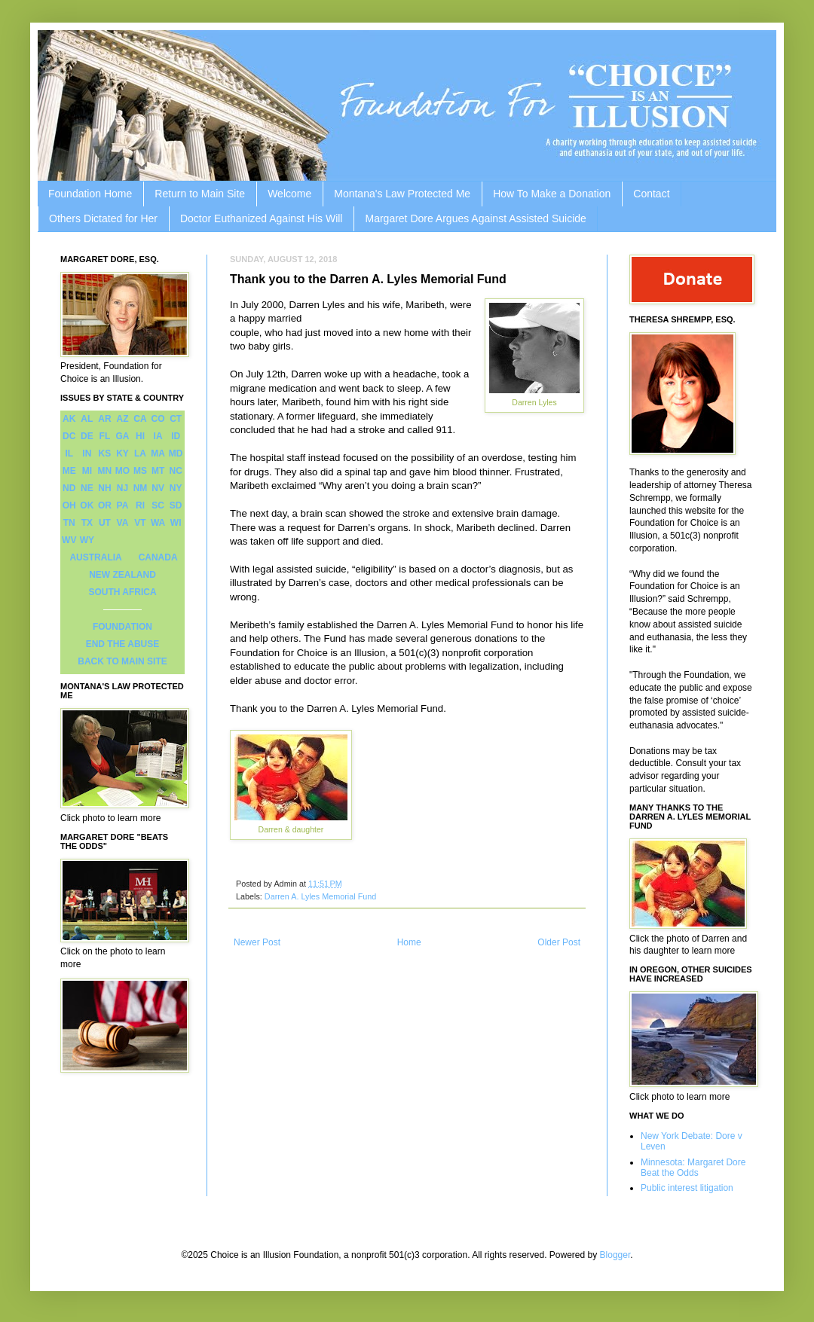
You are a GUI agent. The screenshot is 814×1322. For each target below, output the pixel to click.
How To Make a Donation (551, 194)
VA (123, 523)
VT (139, 523)
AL (87, 419)
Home (409, 942)
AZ (122, 419)
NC (176, 471)
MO (122, 471)
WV (69, 540)
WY (87, 540)
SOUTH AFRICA (122, 592)
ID (175, 436)
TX (87, 523)
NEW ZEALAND (122, 574)
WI (176, 523)
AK (69, 419)
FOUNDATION (122, 626)
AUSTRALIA (95, 557)
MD (176, 453)
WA (158, 523)
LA (140, 453)
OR (105, 505)
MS (140, 471)
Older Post (558, 942)
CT (176, 419)
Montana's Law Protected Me (402, 194)
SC (157, 505)
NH (104, 488)
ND (69, 488)
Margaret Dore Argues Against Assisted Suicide (475, 218)
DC (69, 436)
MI (87, 471)
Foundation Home (90, 194)
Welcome (289, 194)
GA (122, 436)
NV (157, 488)
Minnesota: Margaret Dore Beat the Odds (693, 1167)
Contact (651, 194)
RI (140, 505)
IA (158, 436)
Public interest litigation (687, 1188)
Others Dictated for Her (103, 218)
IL (69, 453)
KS (105, 453)
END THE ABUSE (123, 644)
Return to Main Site (200, 194)
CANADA (158, 557)
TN (69, 523)
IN (86, 453)
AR (104, 419)
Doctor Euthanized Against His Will (261, 218)
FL (105, 436)
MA (158, 453)
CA (139, 419)
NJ (122, 488)
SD (176, 505)
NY (176, 488)
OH (69, 505)
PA (123, 505)
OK (86, 505)
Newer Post (257, 942)
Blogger (615, 1255)
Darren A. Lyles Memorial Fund (320, 896)
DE (87, 436)
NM (140, 488)
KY (122, 453)
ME (69, 471)
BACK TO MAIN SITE (122, 661)
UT (105, 523)
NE (87, 488)
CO (158, 419)
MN (105, 471)
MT (157, 471)
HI (140, 436)
